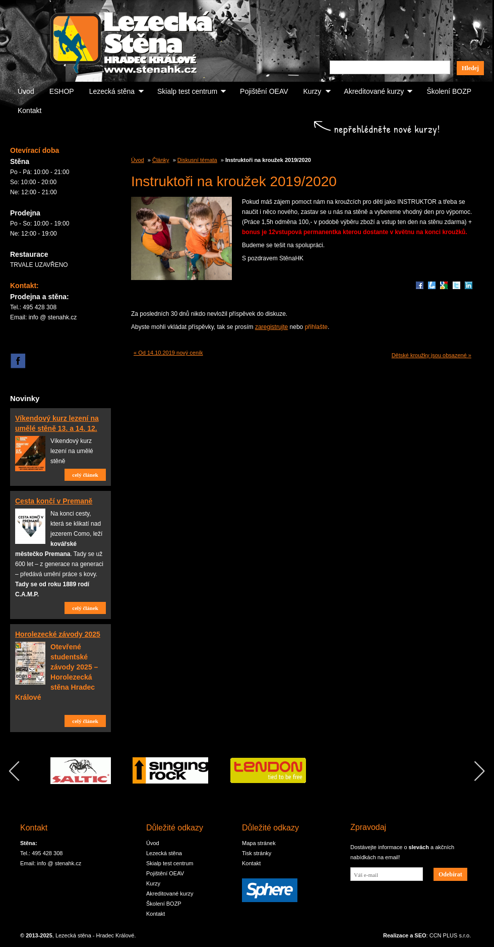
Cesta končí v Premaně (53, 501)
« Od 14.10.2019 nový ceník (168, 353)
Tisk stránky (256, 853)
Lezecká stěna (112, 91)
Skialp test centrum (187, 91)
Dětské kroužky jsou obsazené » (431, 355)
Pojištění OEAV (264, 91)
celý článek (85, 475)
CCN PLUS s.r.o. (450, 935)
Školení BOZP (448, 91)
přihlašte (316, 326)
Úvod (26, 91)
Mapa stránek (259, 843)
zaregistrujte (271, 326)
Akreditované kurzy (374, 91)
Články (160, 160)
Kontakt (29, 110)
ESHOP (61, 91)
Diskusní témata (197, 160)
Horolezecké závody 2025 (57, 634)
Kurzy (312, 91)
